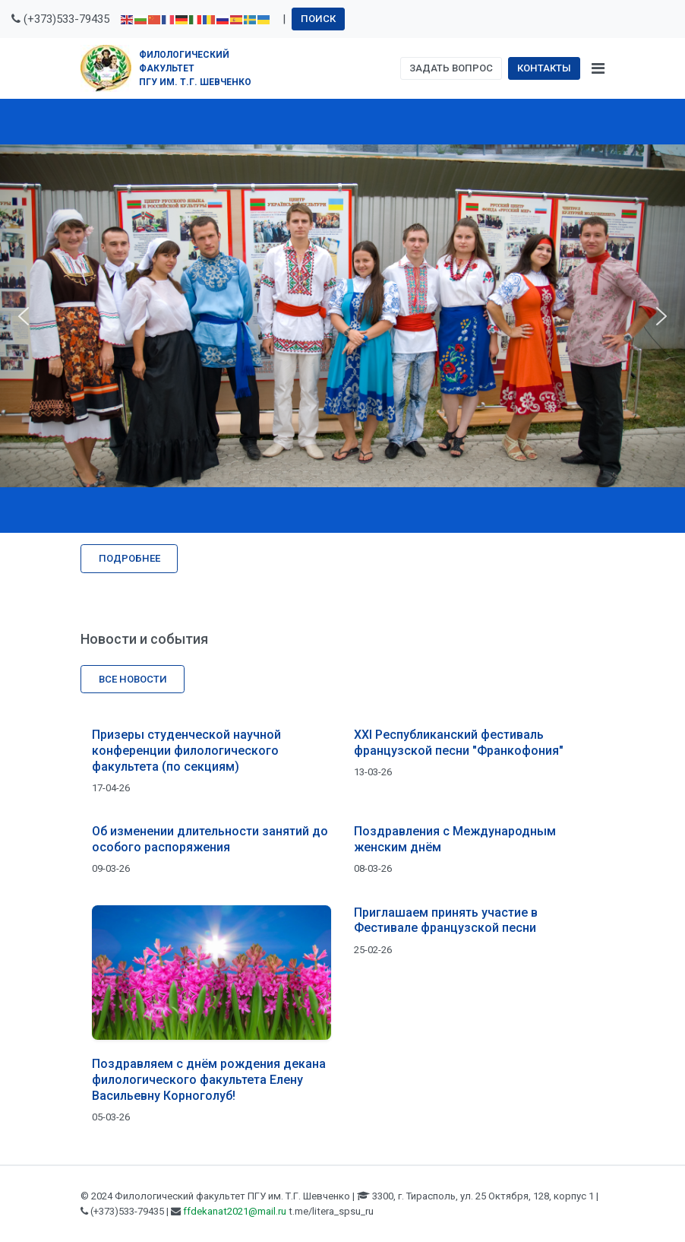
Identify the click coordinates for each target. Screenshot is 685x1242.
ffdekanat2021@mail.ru (234, 1211)
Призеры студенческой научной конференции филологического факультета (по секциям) (186, 750)
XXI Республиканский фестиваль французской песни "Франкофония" (458, 742)
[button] (23, 316)
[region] (342, 315)
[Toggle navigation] (598, 68)
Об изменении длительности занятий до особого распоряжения (210, 839)
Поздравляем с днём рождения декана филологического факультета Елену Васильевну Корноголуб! (209, 1080)
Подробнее (129, 558)
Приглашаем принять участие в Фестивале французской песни (446, 920)
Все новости (133, 679)
